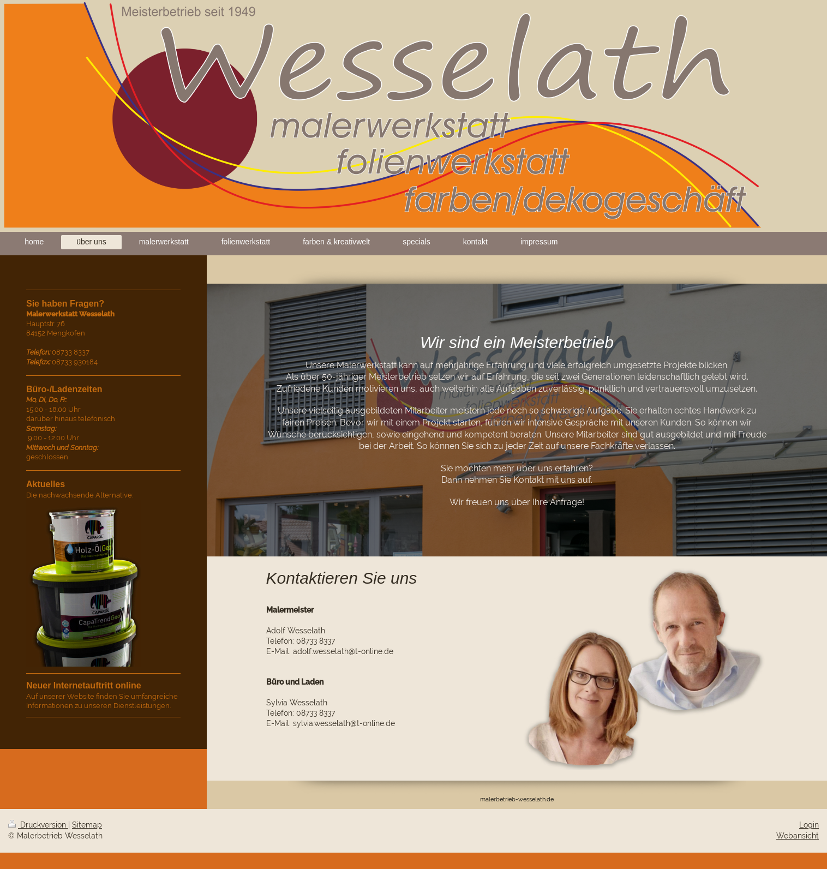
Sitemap (87, 824)
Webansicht (797, 835)
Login (809, 824)
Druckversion (38, 824)
